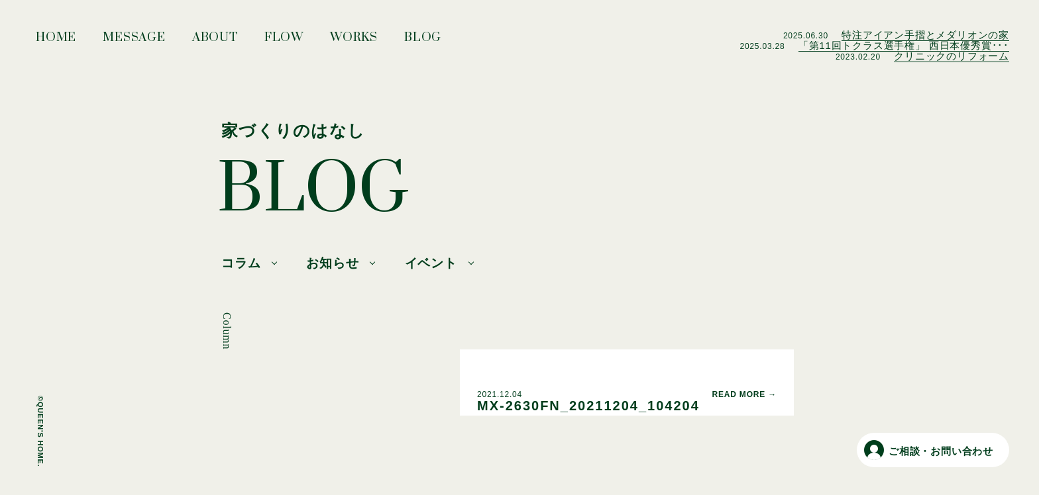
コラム (240, 263)
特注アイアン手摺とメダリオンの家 (925, 34)
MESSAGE (134, 41)
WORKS (354, 41)
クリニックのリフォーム (951, 56)
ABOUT (215, 41)
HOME (56, 41)
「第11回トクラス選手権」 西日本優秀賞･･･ (903, 45)
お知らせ (332, 263)
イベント (431, 263)
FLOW (284, 41)
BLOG (422, 41)
